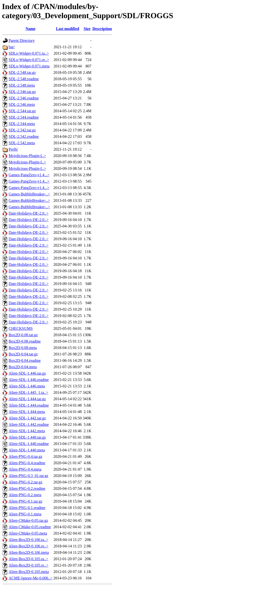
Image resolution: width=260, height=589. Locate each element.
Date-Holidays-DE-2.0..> (28, 213)
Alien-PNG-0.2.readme (27, 488)
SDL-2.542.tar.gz (22, 130)
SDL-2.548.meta (22, 85)
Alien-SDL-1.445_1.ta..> (28, 392)
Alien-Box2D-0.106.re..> (28, 546)
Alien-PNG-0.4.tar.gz (25, 456)
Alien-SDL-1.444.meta (27, 412)
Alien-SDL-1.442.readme (29, 424)
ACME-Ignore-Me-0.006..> (30, 578)
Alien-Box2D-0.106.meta (29, 552)
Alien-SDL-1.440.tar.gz (27, 437)
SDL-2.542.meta (22, 143)
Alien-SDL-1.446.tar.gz (27, 373)
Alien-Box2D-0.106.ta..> (28, 540)
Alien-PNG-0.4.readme (27, 463)
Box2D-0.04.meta (23, 367)
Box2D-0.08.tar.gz (23, 335)
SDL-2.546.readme (24, 98)
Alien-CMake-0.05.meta (28, 533)
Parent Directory (22, 40)
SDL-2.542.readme (24, 136)
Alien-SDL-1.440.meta (27, 450)
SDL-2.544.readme (24, 117)
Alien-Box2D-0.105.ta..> (28, 559)
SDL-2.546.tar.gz (22, 92)
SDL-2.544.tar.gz (22, 111)
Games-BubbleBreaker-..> (29, 194)
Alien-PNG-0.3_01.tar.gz (28, 476)
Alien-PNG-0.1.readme (27, 508)
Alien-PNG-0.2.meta (25, 495)
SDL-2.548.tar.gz (22, 72)
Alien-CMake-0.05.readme (30, 527)
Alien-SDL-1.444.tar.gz (27, 399)
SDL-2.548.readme (24, 79)
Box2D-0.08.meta (23, 348)
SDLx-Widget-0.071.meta (29, 66)
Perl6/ (13, 149)
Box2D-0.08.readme (25, 341)
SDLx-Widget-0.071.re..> (29, 60)
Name (30, 29)
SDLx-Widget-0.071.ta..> (29, 53)
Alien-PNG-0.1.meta (25, 514)
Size (87, 29)
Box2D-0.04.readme (25, 360)
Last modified (67, 29)
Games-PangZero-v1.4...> (29, 175)
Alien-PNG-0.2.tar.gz (25, 482)
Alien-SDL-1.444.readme (29, 405)
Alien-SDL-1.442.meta (27, 431)
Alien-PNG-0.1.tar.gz (25, 501)
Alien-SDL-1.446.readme (29, 380)
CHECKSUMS (21, 328)
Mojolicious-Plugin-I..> (27, 156)
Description (102, 29)
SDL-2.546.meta (22, 104)
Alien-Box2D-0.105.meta (29, 572)
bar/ (12, 47)
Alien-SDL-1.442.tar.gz (27, 418)
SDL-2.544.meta (22, 124)
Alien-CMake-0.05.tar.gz (28, 520)
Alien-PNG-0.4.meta (25, 469)
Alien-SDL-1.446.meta (27, 386)
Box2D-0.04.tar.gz (23, 354)
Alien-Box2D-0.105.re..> (28, 565)
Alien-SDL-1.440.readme (29, 444)
